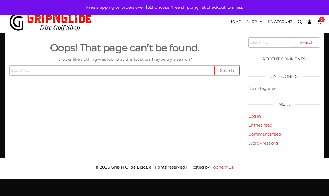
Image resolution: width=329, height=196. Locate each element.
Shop (251, 21)
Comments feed (264, 134)
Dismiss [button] (235, 7)
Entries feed (260, 125)
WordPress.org (263, 143)
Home (235, 21)
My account (280, 21)
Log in (254, 116)
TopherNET (222, 167)
